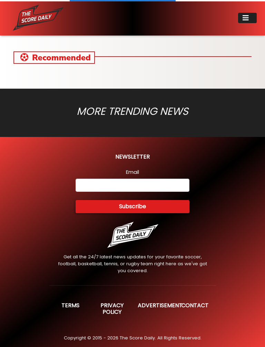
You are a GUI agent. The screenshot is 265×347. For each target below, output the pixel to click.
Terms (70, 305)
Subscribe (132, 206)
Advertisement (160, 305)
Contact (194, 305)
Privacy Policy (112, 308)
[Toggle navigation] (247, 18)
